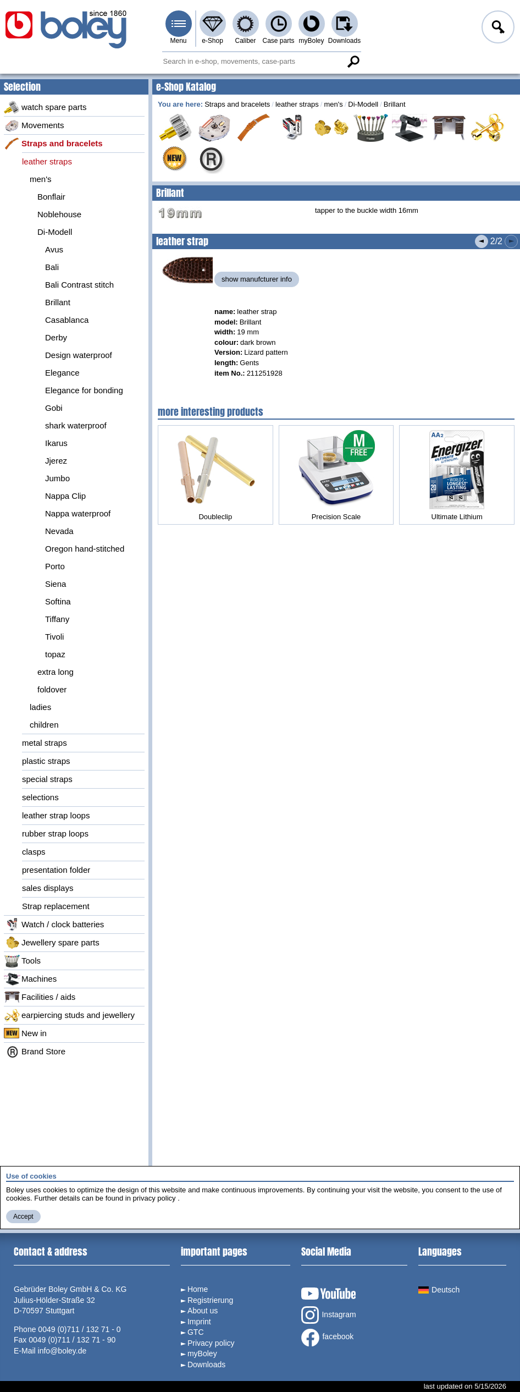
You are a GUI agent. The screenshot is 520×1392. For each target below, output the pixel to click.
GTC (195, 1332)
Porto (55, 566)
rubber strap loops (55, 833)
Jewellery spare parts (51, 942)
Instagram (328, 1315)
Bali (52, 267)
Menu (178, 41)
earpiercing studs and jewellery (69, 1015)
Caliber (245, 41)
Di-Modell (54, 231)
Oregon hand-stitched (84, 548)
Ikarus (56, 443)
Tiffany (57, 619)
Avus (54, 249)
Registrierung (210, 1300)
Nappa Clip (65, 495)
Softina (58, 601)
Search (353, 61)
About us (202, 1310)
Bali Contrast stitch (79, 284)
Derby (56, 337)
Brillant (57, 302)
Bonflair (51, 196)
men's (41, 179)
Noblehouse (59, 214)
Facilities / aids (39, 997)
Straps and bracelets (53, 143)
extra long (55, 671)
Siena (55, 583)
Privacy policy (211, 1343)
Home (197, 1289)
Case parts (278, 41)
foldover (52, 689)
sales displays (47, 888)
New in (25, 1033)
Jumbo (57, 478)
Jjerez (56, 460)
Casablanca (66, 319)
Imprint (199, 1321)
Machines (30, 979)
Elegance (62, 372)
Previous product (481, 241)
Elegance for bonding (84, 390)
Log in (497, 28)
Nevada (59, 531)
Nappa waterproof (77, 513)
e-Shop (212, 41)
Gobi (54, 407)
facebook (327, 1337)
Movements (34, 125)
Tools (22, 960)
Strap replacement (56, 906)
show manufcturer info (257, 279)
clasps (34, 851)
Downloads (344, 41)
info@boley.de (62, 1350)
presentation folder (56, 869)
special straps (47, 779)
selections (40, 797)
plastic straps (46, 761)
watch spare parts (45, 107)
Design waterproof (78, 355)
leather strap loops (56, 815)
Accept (23, 1216)
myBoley (311, 41)
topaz (55, 654)
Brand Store (34, 1051)
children (44, 724)
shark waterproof (76, 425)
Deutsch (439, 1289)
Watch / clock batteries (54, 924)
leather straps (47, 161)
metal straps (44, 742)
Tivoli (54, 636)
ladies (40, 707)
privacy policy (154, 1198)
